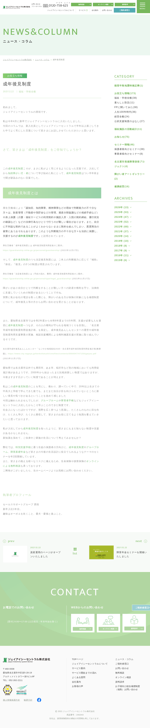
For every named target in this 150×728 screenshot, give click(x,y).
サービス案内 (78, 668)
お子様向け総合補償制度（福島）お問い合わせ (127, 687)
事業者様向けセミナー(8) (128, 154)
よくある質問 (78, 677)
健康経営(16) (121, 186)
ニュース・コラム (46, 60)
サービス (82, 10)
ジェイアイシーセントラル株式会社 (19, 60)
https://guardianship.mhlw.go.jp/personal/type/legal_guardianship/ (37, 282)
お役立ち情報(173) (125, 93)
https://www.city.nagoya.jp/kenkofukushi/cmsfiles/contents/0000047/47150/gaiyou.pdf (52, 357)
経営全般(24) (121, 116)
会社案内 (95, 10)
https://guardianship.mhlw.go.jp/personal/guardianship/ (31, 254)
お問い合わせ (107, 10)
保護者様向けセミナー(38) (129, 149)
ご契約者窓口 (124, 10)
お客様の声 (77, 686)
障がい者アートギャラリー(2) (129, 176)
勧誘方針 (28, 700)
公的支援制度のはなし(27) (129, 121)
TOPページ (77, 659)
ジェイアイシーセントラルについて (60, 10)
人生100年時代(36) (125, 112)
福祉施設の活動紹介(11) (128, 129)
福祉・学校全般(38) (125, 98)
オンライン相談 (103, 4)
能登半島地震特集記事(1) (128, 85)
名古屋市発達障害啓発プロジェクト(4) (129, 164)
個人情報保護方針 (11, 700)
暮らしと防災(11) (124, 102)
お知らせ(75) (121, 137)
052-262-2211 (16, 680)
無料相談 (81, 4)
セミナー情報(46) (124, 144)
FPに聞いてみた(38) (126, 107)
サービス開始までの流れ (84, 672)
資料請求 (125, 4)
